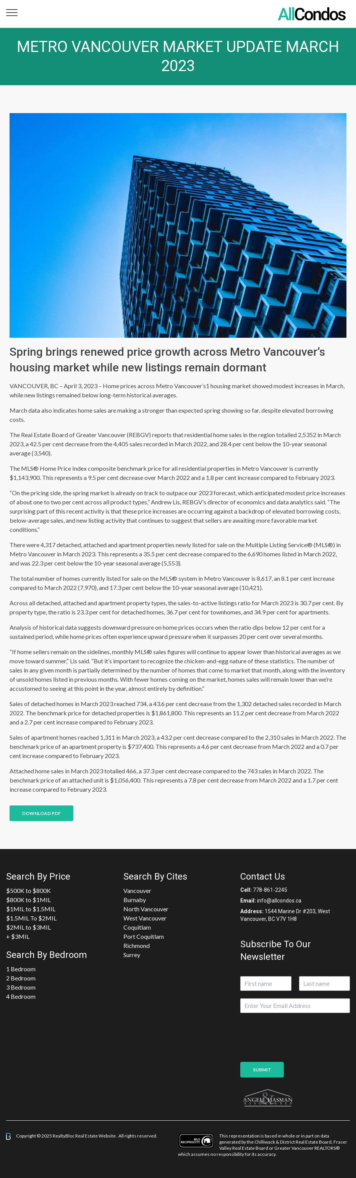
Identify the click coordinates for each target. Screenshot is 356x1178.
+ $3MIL (17, 936)
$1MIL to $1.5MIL (30, 908)
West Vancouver (145, 918)
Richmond (136, 945)
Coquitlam (137, 927)
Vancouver (137, 890)
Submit (262, 1070)
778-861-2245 (270, 890)
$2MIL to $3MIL (28, 927)
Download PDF (41, 813)
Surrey (131, 954)
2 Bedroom (21, 978)
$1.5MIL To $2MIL (31, 918)
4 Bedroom (21, 996)
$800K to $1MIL (28, 899)
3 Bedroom (21, 987)
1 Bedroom (21, 968)
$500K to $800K (28, 890)
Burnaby (134, 899)
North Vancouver (145, 908)
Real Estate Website (96, 1136)
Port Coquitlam (143, 936)
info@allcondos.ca (279, 901)
